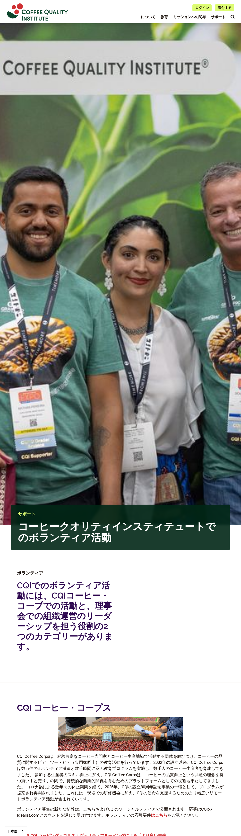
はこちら (159, 815)
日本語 (12, 831)
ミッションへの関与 (189, 17)
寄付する (225, 8)
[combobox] (16, 831)
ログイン (202, 8)
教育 (164, 17)
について (148, 17)
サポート (218, 17)
